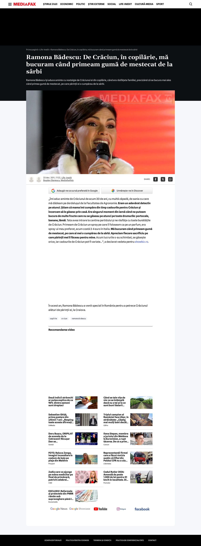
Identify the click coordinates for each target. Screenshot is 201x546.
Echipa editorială (53, 540)
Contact (152, 540)
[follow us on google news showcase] (79, 509)
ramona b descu (79, 318)
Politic (80, 4)
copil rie (53, 318)
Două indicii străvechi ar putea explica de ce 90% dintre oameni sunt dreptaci (60, 401)
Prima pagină (32, 49)
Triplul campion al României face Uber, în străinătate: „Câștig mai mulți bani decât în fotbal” (116, 418)
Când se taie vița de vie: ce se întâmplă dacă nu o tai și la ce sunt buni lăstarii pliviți (114, 401)
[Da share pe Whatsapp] (170, 179)
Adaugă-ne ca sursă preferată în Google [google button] (74, 191)
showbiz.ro (141, 241)
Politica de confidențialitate (130, 540)
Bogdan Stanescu (51, 180)
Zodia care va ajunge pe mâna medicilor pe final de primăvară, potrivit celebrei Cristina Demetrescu (60, 476)
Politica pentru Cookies (77, 540)
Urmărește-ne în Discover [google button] (127, 191)
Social (111, 4)
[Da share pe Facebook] (155, 179)
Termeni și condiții (102, 540)
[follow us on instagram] (121, 509)
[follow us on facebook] (142, 509)
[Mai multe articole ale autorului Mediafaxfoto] (39, 179)
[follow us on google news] (58, 509)
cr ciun (64, 318)
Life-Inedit (125, 4)
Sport (160, 4)
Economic (66, 4)
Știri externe (96, 4)
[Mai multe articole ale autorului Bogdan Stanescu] (31, 179)
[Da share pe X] (163, 179)
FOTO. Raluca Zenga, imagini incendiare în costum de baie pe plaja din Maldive (60, 457)
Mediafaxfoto (67, 180)
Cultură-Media (144, 4)
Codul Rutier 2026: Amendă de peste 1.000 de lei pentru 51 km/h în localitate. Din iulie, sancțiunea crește (115, 476)
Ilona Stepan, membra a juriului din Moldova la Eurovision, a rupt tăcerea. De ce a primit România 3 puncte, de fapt (116, 437)
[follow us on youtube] (100, 509)
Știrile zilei (50, 4)
